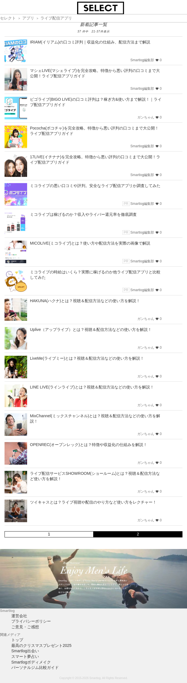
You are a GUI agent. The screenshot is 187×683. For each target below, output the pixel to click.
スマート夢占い (25, 656)
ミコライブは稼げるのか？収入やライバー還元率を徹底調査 (83, 214)
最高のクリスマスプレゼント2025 (41, 645)
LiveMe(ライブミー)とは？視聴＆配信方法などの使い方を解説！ (87, 358)
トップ (17, 640)
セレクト (8, 18)
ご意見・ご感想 (25, 627)
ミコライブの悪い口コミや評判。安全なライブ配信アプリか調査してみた (95, 185)
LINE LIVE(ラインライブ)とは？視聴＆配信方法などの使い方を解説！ (92, 387)
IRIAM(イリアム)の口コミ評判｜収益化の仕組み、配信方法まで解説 (90, 42)
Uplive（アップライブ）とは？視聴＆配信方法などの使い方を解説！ (91, 329)
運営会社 (19, 616)
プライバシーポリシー (31, 621)
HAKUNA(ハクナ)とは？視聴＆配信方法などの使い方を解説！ (85, 300)
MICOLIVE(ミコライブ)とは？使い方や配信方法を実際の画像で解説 (90, 243)
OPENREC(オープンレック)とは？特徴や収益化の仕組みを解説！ (88, 444)
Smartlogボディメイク (31, 662)
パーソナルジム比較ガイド (35, 667)
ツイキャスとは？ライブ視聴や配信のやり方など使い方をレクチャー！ (93, 502)
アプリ (28, 18)
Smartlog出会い (25, 651)
